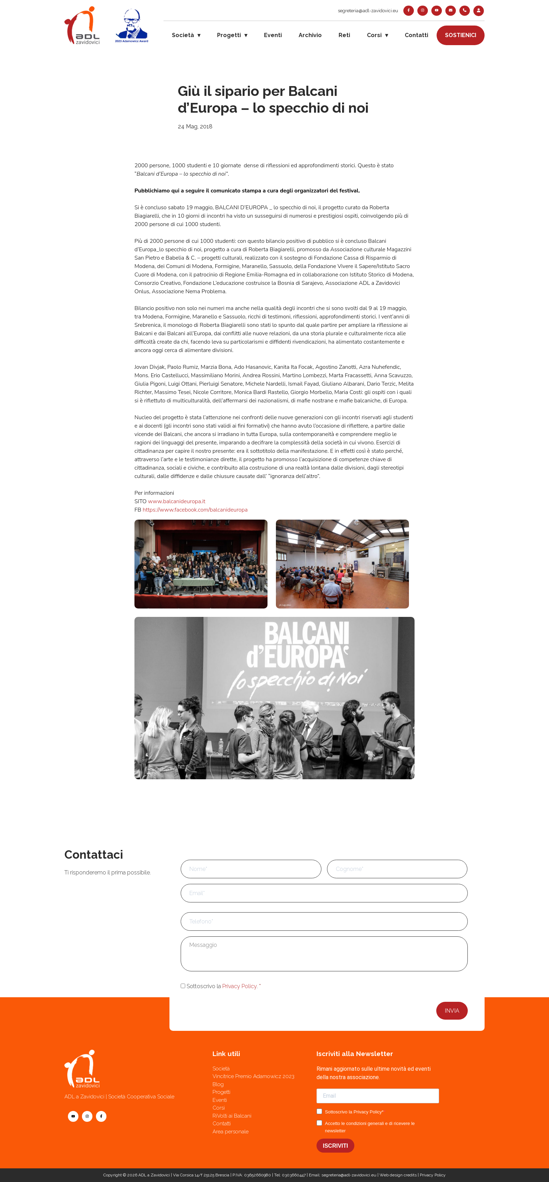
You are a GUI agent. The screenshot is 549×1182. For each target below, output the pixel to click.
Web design (391, 1175)
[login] (478, 11)
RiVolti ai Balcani (232, 1116)
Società (183, 35)
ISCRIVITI (335, 1146)
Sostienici (460, 35)
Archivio (310, 35)
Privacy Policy (239, 986)
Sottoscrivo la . (224, 986)
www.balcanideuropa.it (177, 501)
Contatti (416, 35)
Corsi (374, 35)
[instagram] (422, 11)
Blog (218, 1084)
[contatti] (450, 11)
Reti (344, 35)
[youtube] (436, 11)
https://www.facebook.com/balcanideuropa (195, 510)
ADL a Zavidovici (154, 1175)
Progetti (229, 35)
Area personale (231, 1131)
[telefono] (464, 11)
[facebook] (408, 11)
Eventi (273, 35)
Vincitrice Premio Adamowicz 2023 (253, 1076)
